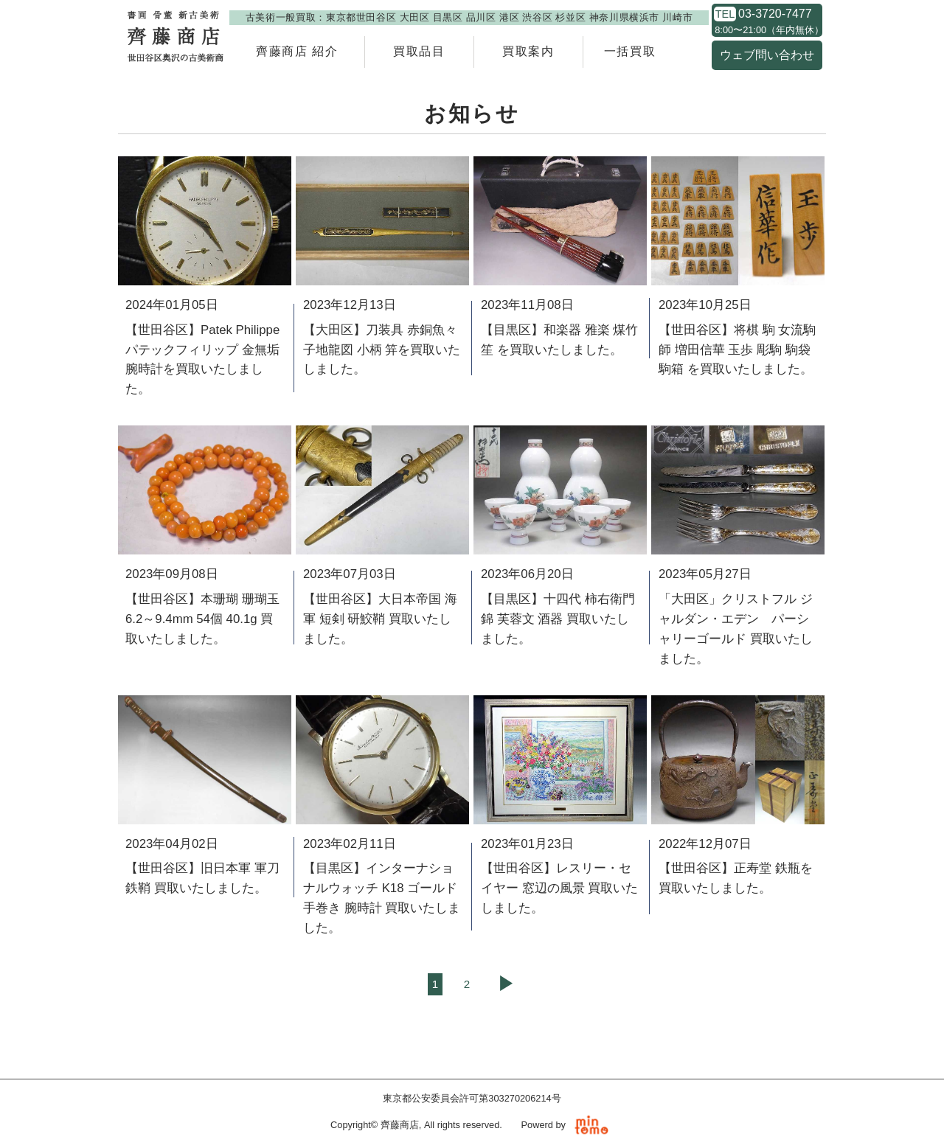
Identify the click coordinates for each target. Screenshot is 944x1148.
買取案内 (528, 51)
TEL (725, 14)
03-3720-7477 (775, 14)
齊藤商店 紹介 (297, 51)
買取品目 (419, 51)
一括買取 (630, 51)
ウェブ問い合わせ (767, 55)
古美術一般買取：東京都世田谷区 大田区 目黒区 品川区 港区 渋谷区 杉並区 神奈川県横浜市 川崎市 (469, 17)
